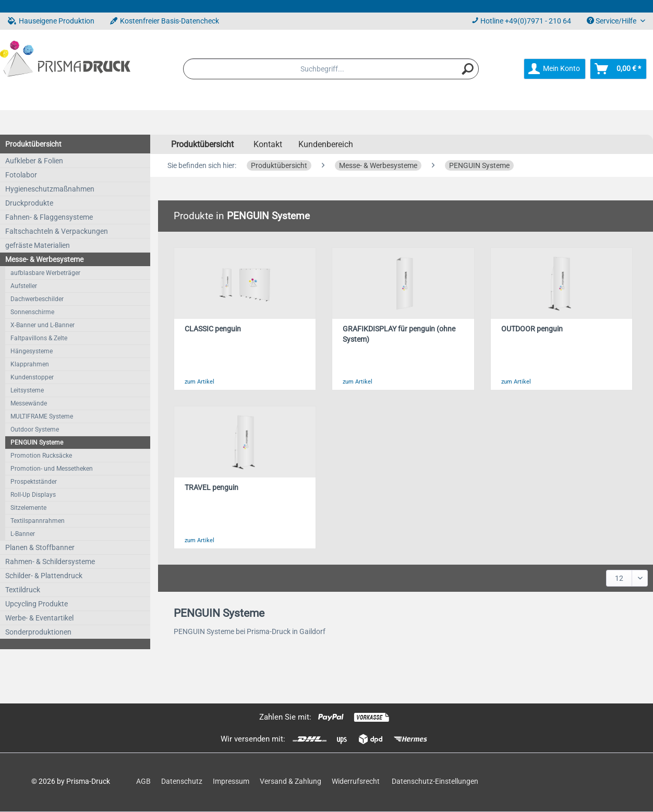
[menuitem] (331, 68)
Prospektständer (33, 481)
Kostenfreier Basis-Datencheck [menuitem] (164, 21)
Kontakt (267, 144)
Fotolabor (21, 175)
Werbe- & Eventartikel (39, 618)
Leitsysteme (27, 390)
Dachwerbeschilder (37, 299)
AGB (143, 781)
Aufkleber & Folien (34, 161)
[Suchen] (467, 69)
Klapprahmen (29, 364)
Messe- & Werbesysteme (44, 259)
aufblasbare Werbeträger (45, 273)
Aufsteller (23, 286)
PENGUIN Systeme (36, 442)
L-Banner (22, 534)
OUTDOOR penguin (532, 329)
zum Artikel (199, 381)
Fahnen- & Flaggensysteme (49, 217)
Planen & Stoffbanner (40, 547)
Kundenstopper (32, 377)
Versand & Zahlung (290, 781)
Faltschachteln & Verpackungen (56, 231)
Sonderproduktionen (38, 632)
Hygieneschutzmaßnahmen (49, 189)
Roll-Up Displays (33, 494)
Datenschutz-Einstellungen (435, 781)
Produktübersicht (33, 144)
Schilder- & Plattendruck (43, 575)
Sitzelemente (28, 507)
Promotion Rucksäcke (41, 455)
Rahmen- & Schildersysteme (50, 561)
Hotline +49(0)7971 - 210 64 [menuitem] (521, 21)
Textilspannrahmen (37, 520)
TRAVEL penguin (211, 487)
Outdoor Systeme (34, 429)
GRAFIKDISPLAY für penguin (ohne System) (399, 334)
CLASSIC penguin (213, 329)
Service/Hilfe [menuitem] (612, 21)
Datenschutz (181, 781)
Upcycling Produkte (36, 604)
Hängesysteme (31, 351)
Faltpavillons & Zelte (38, 338)
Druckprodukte (29, 203)
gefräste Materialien (37, 245)
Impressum (231, 781)
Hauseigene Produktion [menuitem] (51, 21)
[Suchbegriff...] (331, 68)
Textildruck (22, 590)
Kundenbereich (325, 144)
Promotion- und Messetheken (51, 468)
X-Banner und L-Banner (42, 325)
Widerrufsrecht (356, 781)
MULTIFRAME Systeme (41, 416)
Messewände (28, 403)
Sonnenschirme (32, 312)
